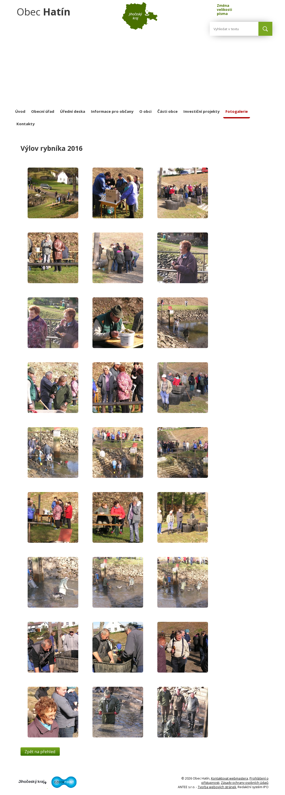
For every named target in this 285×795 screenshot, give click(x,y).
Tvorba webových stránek (217, 787)
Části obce (167, 111)
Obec (43, 11)
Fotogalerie (236, 111)
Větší (256, 8)
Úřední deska (72, 111)
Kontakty (25, 123)
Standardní (247, 8)
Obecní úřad (42, 111)
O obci (145, 111)
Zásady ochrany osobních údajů (245, 783)
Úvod (20, 111)
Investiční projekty (201, 111)
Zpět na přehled (40, 751)
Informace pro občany (112, 111)
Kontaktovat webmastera (229, 778)
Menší (238, 8)
